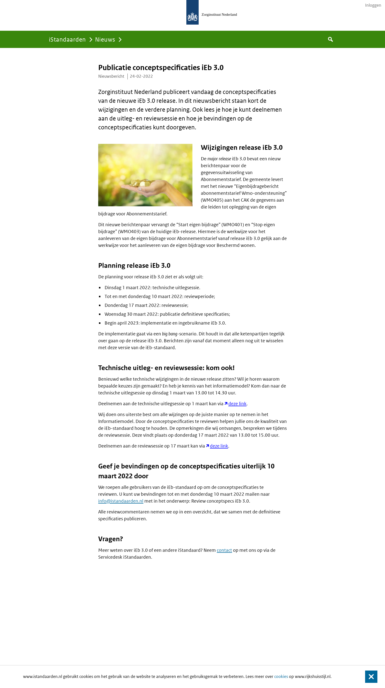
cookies (281, 676)
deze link (237, 403)
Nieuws (105, 39)
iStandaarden (67, 39)
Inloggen (373, 5)
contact (224, 550)
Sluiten (369, 676)
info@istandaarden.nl (120, 501)
